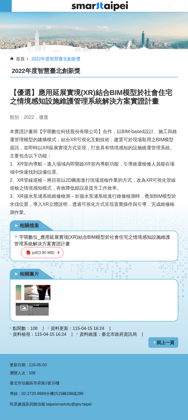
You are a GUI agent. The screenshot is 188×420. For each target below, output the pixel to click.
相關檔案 (29, 225)
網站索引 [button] (6, 6)
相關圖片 (29, 274)
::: (5, 361)
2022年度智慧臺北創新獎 (56, 58)
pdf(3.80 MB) (42, 253)
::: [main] (11, 51)
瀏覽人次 (17, 373)
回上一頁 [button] (165, 342)
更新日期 (17, 365)
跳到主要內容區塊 (2, 2)
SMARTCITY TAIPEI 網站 (100, 6)
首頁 (20, 58)
